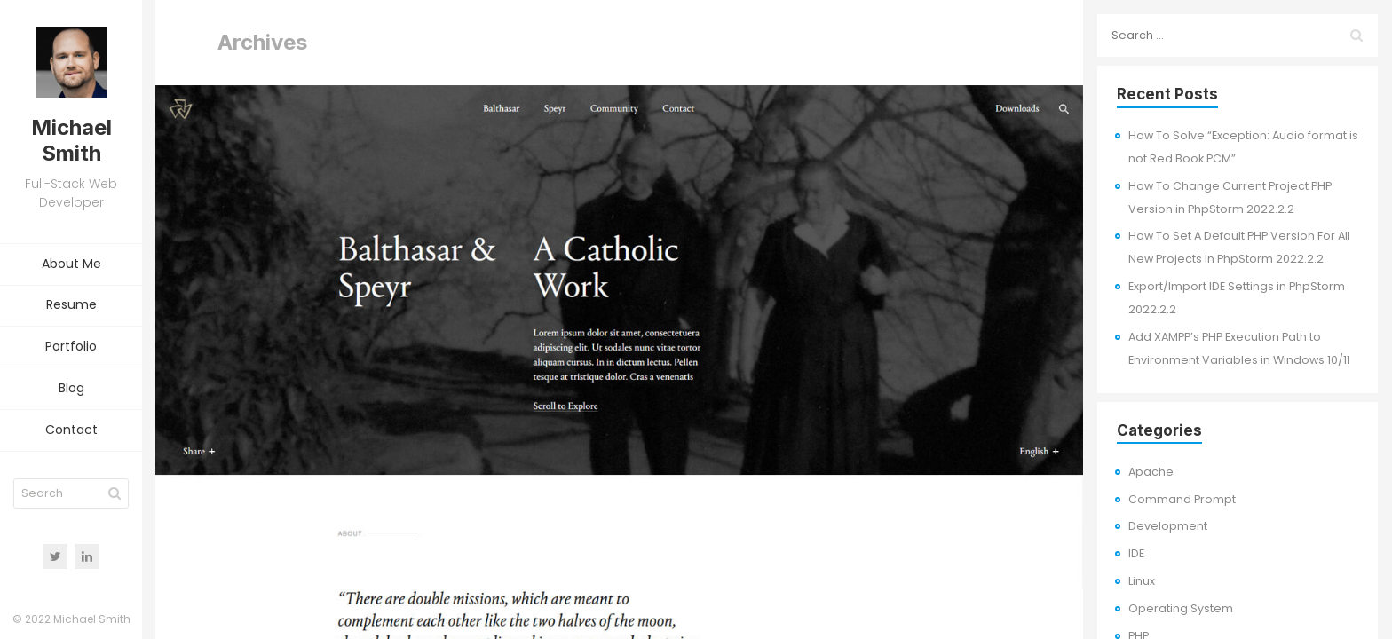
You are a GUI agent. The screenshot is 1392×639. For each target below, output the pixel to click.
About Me (71, 264)
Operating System (1180, 608)
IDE (1136, 553)
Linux (1141, 580)
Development (1167, 525)
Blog (71, 389)
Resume (71, 305)
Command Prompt (1182, 499)
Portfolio (71, 347)
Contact (71, 430)
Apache (1151, 471)
